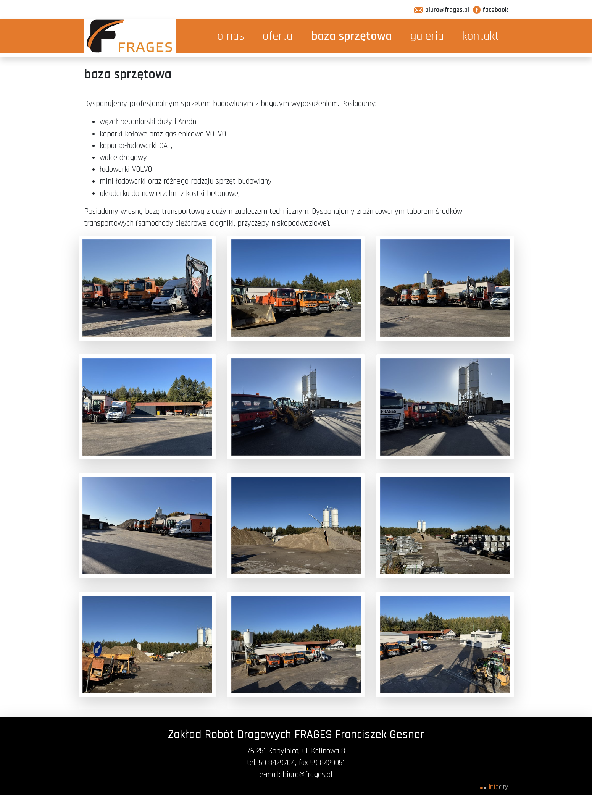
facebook (490, 9)
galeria (427, 36)
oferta (278, 36)
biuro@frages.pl (441, 9)
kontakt (480, 36)
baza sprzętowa (351, 36)
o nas (230, 36)
